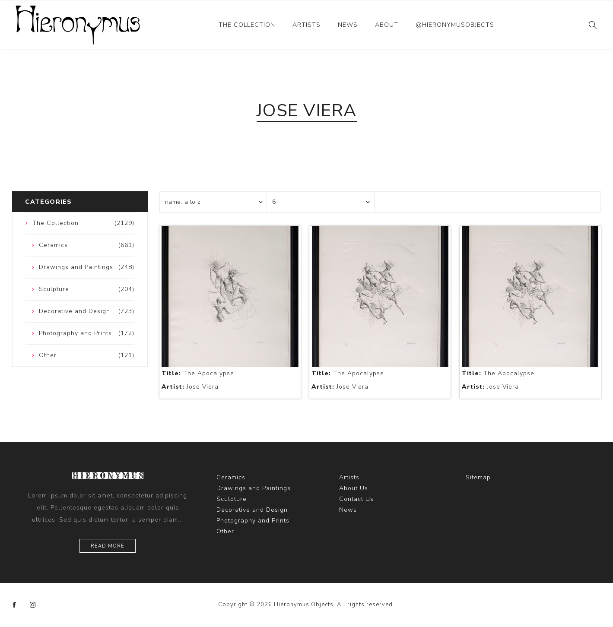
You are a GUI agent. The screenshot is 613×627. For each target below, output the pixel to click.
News (348, 25)
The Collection (247, 25)
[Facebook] (15, 605)
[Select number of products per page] (321, 202)
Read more (107, 546)
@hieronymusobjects (455, 25)
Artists (306, 25)
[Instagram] (33, 605)
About (386, 25)
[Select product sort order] (213, 202)
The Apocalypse (198, 373)
